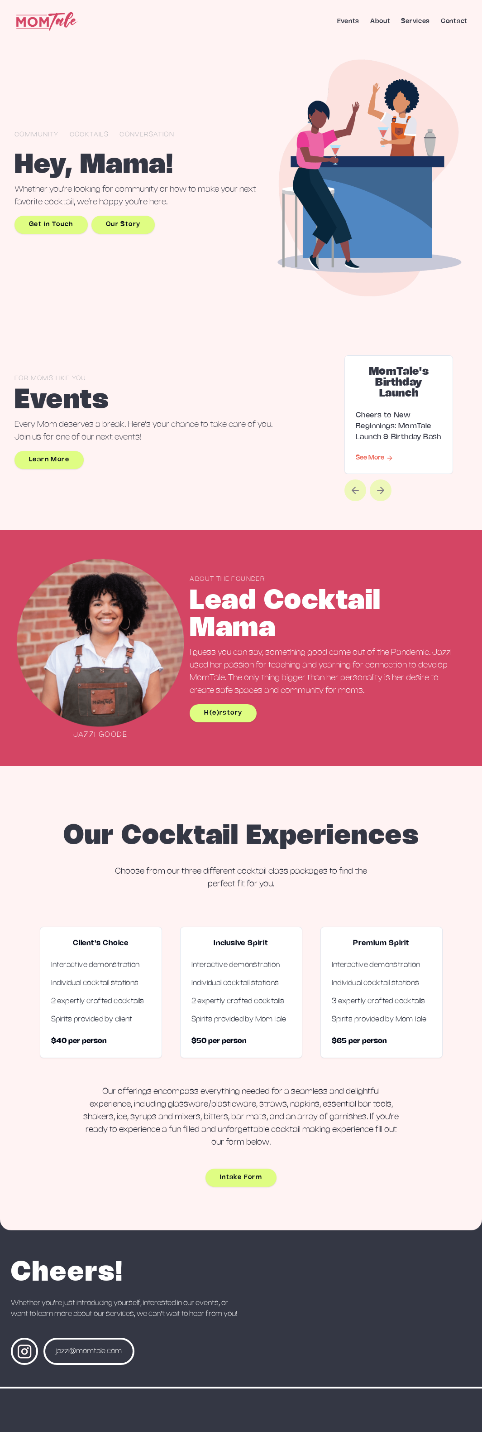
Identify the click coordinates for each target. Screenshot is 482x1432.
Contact (454, 21)
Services (415, 21)
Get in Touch (51, 224)
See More (374, 458)
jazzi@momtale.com (89, 1351)
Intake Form (241, 1181)
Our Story (123, 224)
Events (348, 21)
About (380, 21)
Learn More (49, 460)
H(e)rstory (223, 713)
